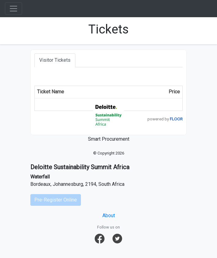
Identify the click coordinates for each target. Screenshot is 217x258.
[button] (99, 238)
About (108, 215)
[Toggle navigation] (13, 8)
